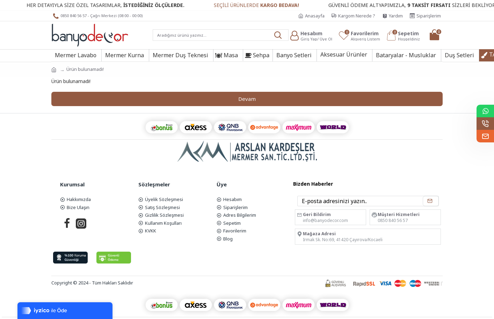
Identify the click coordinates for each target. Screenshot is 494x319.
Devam (247, 98)
